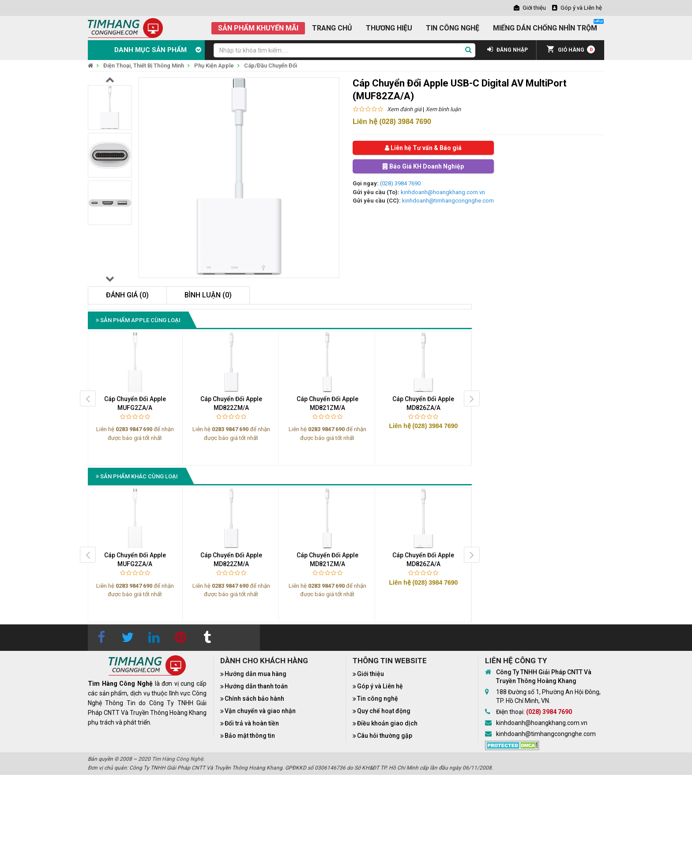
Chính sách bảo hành (254, 698)
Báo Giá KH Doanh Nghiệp (423, 166)
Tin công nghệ (377, 698)
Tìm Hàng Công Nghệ (177, 759)
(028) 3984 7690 (400, 183)
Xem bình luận (443, 109)
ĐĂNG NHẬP (507, 50)
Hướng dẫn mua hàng (255, 673)
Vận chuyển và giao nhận (260, 710)
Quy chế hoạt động (383, 710)
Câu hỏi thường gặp (384, 735)
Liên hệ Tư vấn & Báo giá (423, 147)
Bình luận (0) (208, 295)
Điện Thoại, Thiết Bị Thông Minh (143, 65)
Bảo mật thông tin (250, 735)
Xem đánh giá (404, 109)
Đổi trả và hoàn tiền (252, 723)
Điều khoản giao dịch (387, 723)
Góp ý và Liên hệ (380, 686)
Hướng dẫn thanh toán (256, 686)
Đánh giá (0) (127, 295)
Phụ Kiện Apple (214, 65)
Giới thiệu (370, 673)
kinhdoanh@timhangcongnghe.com (448, 200)
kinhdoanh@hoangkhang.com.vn (443, 192)
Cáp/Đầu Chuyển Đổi (270, 65)
